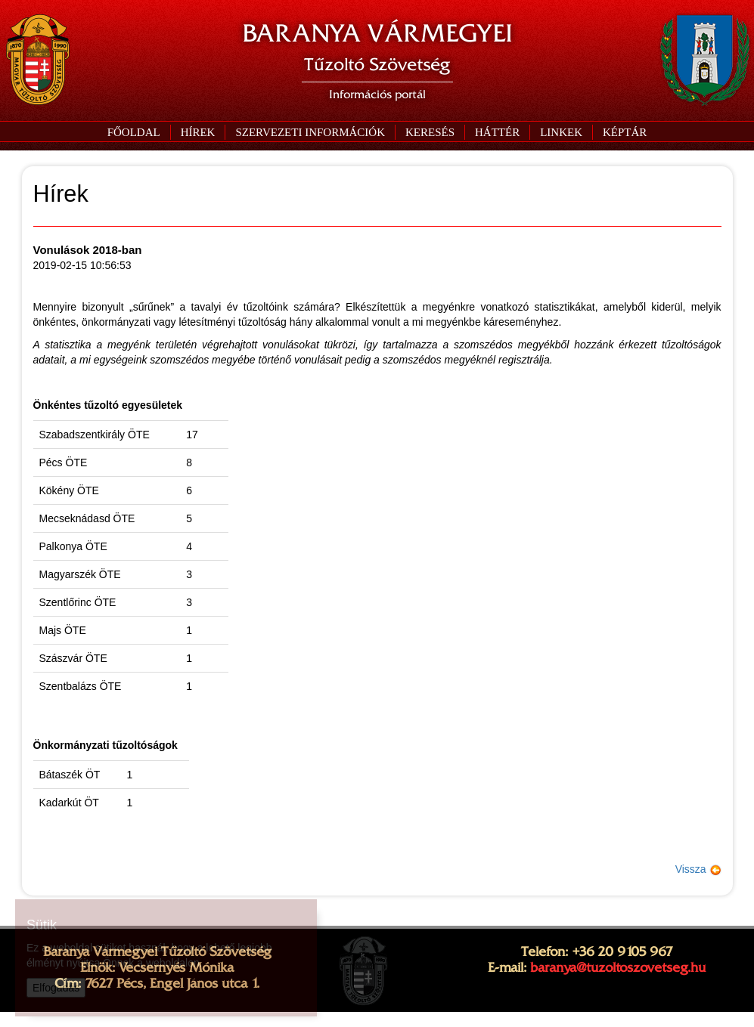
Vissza (698, 869)
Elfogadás (56, 988)
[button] (310, 132)
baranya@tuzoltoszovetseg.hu (618, 967)
